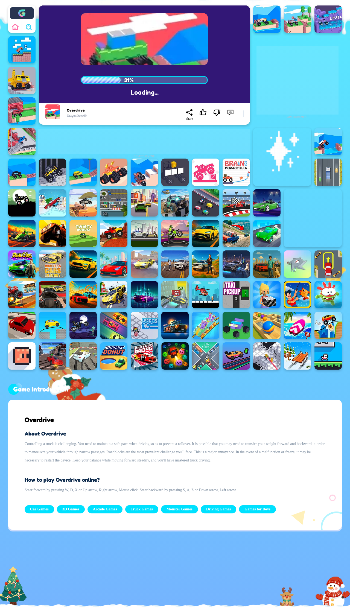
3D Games (70, 509)
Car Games (39, 509)
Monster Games (179, 509)
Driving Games (218, 509)
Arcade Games (105, 509)
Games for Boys (257, 509)
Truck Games (142, 509)
